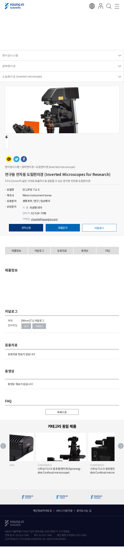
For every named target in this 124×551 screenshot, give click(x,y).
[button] (121, 446)
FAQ (107, 250)
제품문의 (62, 228)
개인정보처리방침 (42, 510)
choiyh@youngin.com (44, 219)
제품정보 (16, 250)
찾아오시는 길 (83, 510)
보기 (26, 326)
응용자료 (62, 250)
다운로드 (39, 326)
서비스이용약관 (64, 510)
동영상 (84, 250)
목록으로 (62, 412)
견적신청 (26, 228)
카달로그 (99, 228)
